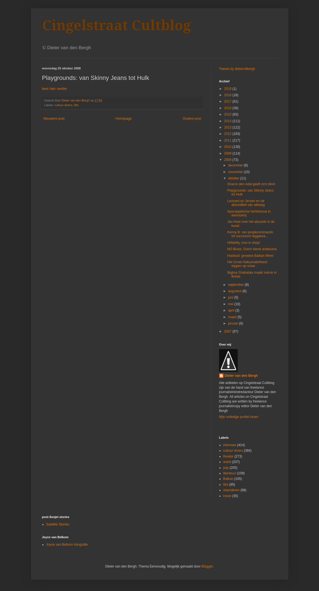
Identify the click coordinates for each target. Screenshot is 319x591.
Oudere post (192, 119)
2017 (228, 101)
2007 (228, 331)
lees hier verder (54, 89)
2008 (228, 160)
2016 (228, 108)
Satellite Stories (57, 524)
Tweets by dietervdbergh (237, 69)
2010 (228, 147)
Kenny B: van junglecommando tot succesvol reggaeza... (250, 234)
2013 (228, 127)
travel (227, 496)
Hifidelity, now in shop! (243, 243)
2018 (228, 95)
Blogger (207, 566)
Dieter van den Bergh (241, 376)
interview (229, 445)
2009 (228, 153)
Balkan (228, 479)
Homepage (123, 119)
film (76, 105)
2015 (228, 114)
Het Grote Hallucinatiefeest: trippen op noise (247, 264)
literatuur (229, 473)
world (227, 462)
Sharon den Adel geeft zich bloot (251, 184)
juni (231, 297)
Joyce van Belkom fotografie (67, 544)
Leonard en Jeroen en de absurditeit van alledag (245, 203)
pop (226, 468)
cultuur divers (63, 105)
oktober (234, 178)
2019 (228, 89)
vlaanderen (231, 490)
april (231, 310)
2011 (228, 140)
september (236, 285)
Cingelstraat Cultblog (116, 25)
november (236, 172)
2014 (228, 121)
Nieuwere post (54, 119)
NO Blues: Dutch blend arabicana (251, 249)
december (236, 165)
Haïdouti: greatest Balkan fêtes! (250, 256)
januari (233, 323)
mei (231, 304)
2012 (228, 134)
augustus (235, 291)
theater (228, 456)
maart (232, 317)
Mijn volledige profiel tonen (238, 417)
